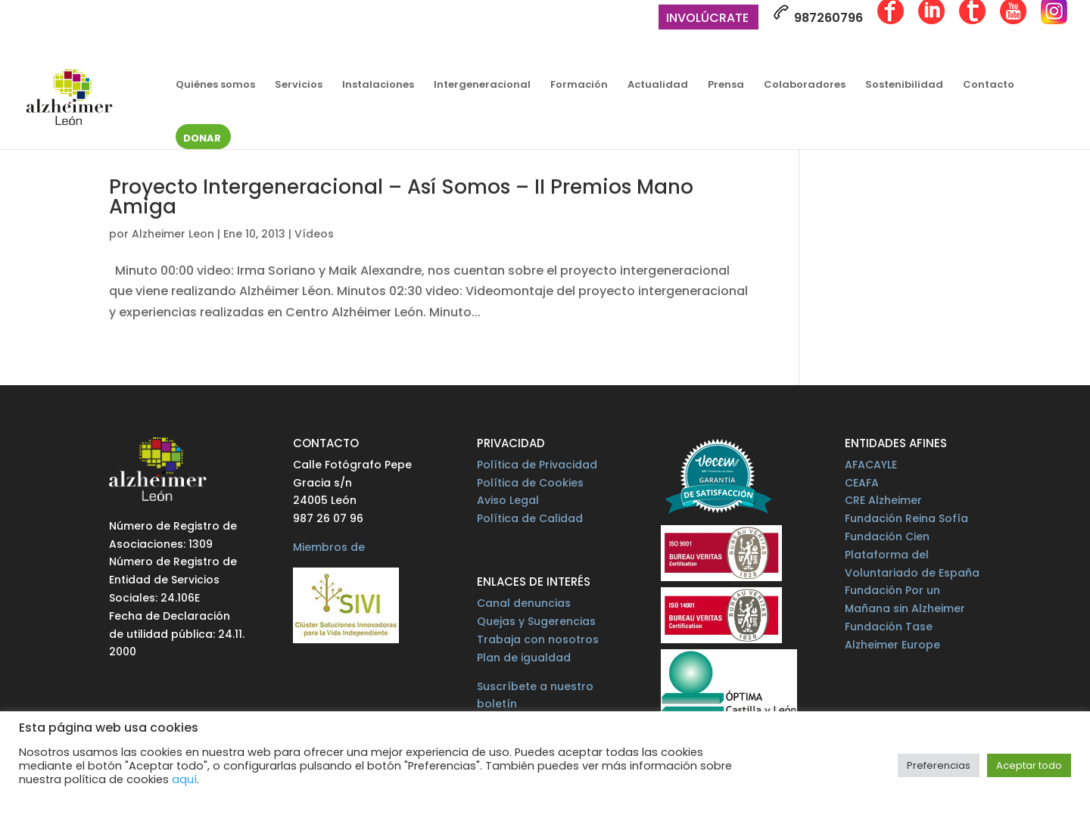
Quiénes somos (215, 85)
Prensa (726, 85)
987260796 (818, 15)
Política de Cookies (530, 482)
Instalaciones (378, 85)
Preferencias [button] (938, 765)
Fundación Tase (889, 626)
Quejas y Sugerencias (536, 621)
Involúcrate (707, 19)
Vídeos (314, 233)
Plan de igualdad (524, 657)
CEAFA (862, 482)
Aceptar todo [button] (1029, 765)
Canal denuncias (524, 603)
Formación (579, 85)
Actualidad (658, 85)
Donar (202, 139)
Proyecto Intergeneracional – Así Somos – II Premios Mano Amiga (401, 196)
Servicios (298, 85)
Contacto (988, 85)
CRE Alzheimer (883, 500)
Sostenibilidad (904, 85)
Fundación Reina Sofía (906, 518)
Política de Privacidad (537, 464)
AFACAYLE (871, 464)
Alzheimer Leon (173, 233)
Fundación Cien (887, 536)
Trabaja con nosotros (538, 639)
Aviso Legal (508, 500)
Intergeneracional (482, 85)
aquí (184, 779)
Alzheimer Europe (892, 644)
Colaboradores (805, 85)
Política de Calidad (530, 518)
